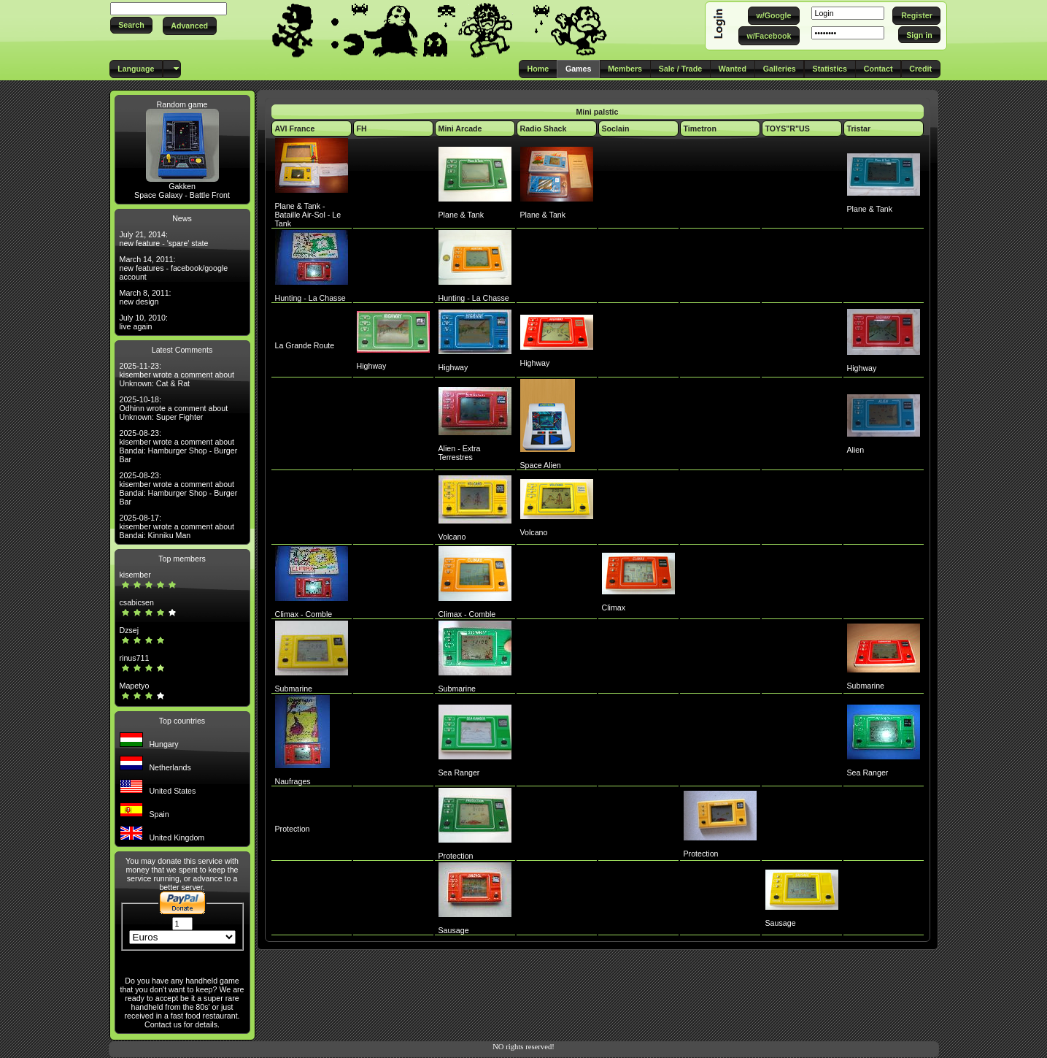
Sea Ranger (459, 772)
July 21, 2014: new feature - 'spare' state (164, 239)
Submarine (294, 688)
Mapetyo (135, 685)
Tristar (859, 128)
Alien (856, 449)
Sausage (453, 930)
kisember (135, 574)
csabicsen (137, 602)
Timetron (700, 128)
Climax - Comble (304, 614)
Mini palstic (597, 111)
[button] (131, 25)
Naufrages (293, 781)
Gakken (182, 186)
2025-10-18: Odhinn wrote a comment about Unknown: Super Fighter (174, 408)
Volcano (452, 536)
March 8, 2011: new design (145, 297)
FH (362, 128)
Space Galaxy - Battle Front (182, 195)
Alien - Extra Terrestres (459, 452)
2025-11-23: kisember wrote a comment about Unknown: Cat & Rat (177, 374)
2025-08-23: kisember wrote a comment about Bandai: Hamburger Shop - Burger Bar (179, 446)
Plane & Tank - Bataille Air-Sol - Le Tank (308, 215)
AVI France (295, 128)
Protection (292, 828)
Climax (614, 607)
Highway (372, 365)
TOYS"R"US (787, 128)
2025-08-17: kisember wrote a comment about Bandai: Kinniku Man (177, 526)
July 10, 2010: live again (144, 322)
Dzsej (129, 630)
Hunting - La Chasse (310, 298)
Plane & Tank (461, 214)
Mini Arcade (460, 128)
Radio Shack (543, 128)
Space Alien (540, 465)
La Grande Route (305, 345)
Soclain (616, 128)
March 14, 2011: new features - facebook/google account (174, 268)
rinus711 (135, 657)
